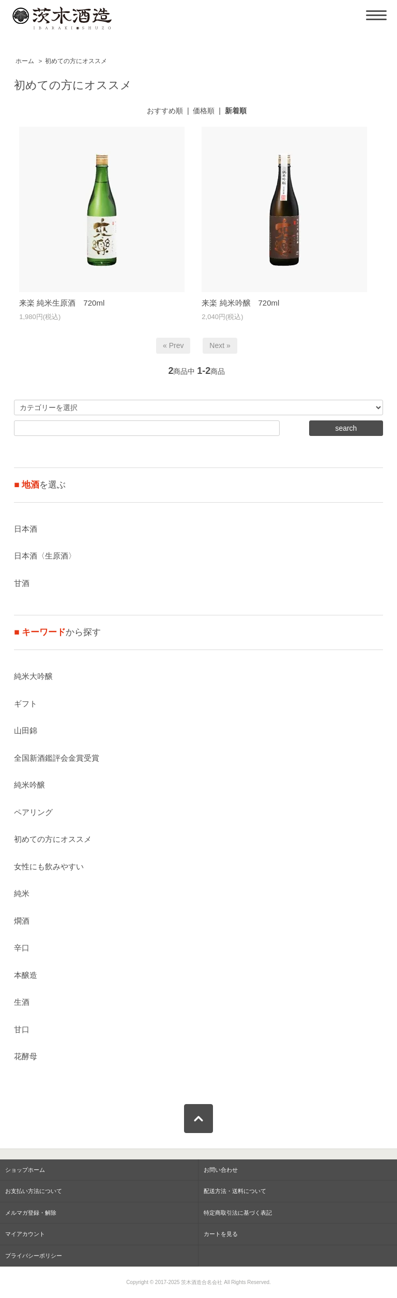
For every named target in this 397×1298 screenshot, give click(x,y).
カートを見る (221, 1234)
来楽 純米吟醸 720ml (240, 302)
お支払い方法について (33, 1191)
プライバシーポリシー (33, 1255)
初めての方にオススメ (76, 61)
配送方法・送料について (235, 1191)
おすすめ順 (165, 111)
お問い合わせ (221, 1170)
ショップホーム (25, 1170)
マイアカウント (25, 1234)
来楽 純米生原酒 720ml (61, 302)
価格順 (204, 111)
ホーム (25, 61)
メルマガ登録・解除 (30, 1213)
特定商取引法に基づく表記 (238, 1213)
